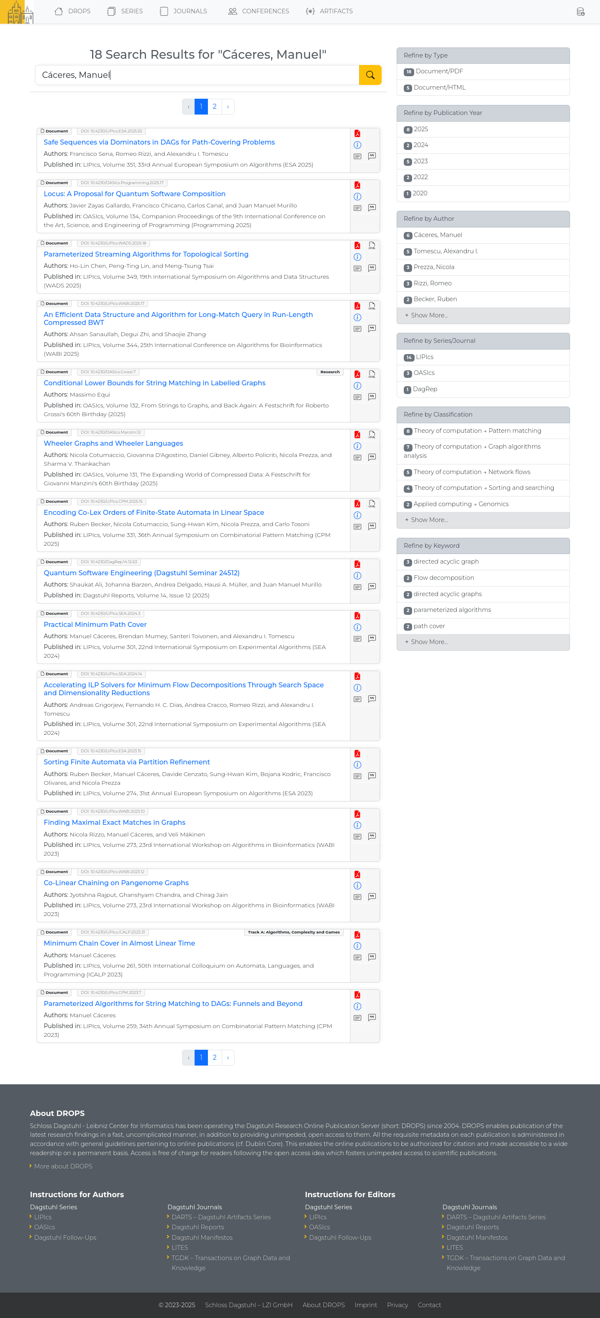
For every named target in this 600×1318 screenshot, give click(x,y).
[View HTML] (372, 246)
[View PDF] (357, 134)
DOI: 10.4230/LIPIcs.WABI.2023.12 (112, 871)
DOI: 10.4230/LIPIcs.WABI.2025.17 (112, 303)
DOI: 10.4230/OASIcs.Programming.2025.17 (122, 182)
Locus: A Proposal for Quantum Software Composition (135, 194)
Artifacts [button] (327, 12)
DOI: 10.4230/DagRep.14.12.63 (109, 561)
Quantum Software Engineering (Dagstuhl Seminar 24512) (142, 573)
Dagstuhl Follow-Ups (65, 1237)
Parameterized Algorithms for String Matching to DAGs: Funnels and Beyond (173, 1004)
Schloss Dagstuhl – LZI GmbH (248, 1305)
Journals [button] (181, 12)
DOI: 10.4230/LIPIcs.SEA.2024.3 (110, 613)
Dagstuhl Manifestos (202, 1237)
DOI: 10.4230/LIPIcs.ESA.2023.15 (111, 751)
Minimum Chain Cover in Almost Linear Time (119, 943)
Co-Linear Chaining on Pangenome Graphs (116, 883)
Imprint (366, 1305)
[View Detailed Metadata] (357, 145)
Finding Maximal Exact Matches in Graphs (114, 822)
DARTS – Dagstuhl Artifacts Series (221, 1217)
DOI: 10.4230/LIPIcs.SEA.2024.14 (111, 673)
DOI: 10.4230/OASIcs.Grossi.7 (108, 371)
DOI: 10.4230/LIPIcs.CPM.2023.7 (111, 992)
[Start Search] (370, 75)
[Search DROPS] (197, 75)
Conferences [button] (257, 12)
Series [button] (123, 12)
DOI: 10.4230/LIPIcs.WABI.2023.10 (113, 811)
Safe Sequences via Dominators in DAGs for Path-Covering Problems (159, 142)
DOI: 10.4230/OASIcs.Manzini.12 (111, 432)
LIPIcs (43, 1217)
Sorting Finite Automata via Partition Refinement (127, 762)
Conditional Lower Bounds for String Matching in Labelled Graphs (154, 383)
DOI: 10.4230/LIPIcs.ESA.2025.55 (111, 131)
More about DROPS (63, 1166)
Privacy (397, 1305)
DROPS (70, 12)
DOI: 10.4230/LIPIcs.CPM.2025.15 (111, 501)
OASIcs (44, 1227)
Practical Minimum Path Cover (95, 625)
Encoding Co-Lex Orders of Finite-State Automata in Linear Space (154, 513)
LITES (180, 1247)
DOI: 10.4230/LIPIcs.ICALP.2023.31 (113, 932)
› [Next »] (228, 106)
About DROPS (323, 1305)
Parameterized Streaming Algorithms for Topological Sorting (146, 254)
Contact (429, 1305)
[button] (580, 12)
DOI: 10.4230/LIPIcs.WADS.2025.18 (113, 243)
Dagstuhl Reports (198, 1227)
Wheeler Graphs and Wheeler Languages (113, 443)
